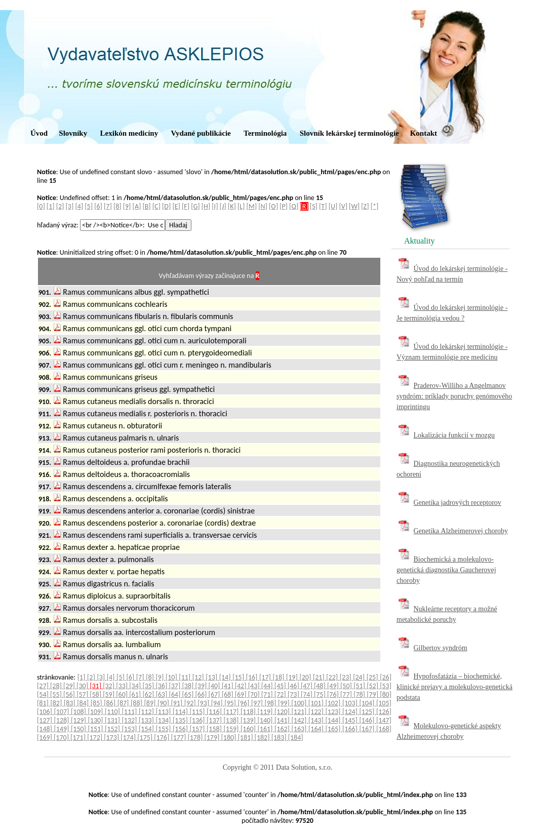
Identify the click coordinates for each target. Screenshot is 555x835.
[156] (181, 729)
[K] (232, 206)
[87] (124, 703)
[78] (360, 694)
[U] (333, 206)
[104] (367, 703)
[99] (284, 703)
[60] (122, 694)
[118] (249, 711)
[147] (383, 720)
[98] (271, 703)
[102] (333, 703)
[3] (70, 206)
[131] (113, 720)
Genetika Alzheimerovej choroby (461, 531)
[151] (96, 729)
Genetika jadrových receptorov (457, 502)
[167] (368, 729)
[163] (300, 729)
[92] (190, 703)
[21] (319, 677)
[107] (62, 711)
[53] (385, 686)
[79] (373, 694)
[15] (239, 677)
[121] (300, 711)
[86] (110, 703)
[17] (265, 677)
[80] (385, 694)
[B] (146, 206)
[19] (292, 677)
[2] (60, 206)
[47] (307, 686)
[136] (198, 720)
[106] (45, 711)
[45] (281, 686)
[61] (135, 694)
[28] (56, 686)
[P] (284, 206)
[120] (283, 711)
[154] (147, 729)
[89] (150, 703)
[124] (351, 711)
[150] (79, 729)
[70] (254, 694)
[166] (351, 729)
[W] (354, 206)
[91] (177, 703)
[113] (164, 711)
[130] (96, 720)
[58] (96, 694)
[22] (332, 677)
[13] (212, 677)
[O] (273, 206)
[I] (215, 206)
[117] (232, 711)
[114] (181, 711)
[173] (112, 737)
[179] (212, 737)
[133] (147, 720)
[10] (172, 677)
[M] (252, 206)
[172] (95, 737)
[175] (145, 737)
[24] (359, 677)
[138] (232, 720)
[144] (334, 720)
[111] (130, 711)
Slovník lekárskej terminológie (349, 133)
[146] (368, 720)
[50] (346, 686)
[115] (198, 711)
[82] (56, 703)
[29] (69, 686)
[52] (373, 686)
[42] (241, 686)
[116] (215, 711)
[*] (375, 206)
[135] (181, 720)
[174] (129, 737)
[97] (257, 703)
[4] (79, 206)
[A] (137, 206)
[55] (56, 694)
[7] (108, 206)
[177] (179, 737)
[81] (43, 703)
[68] (228, 694)
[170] (62, 737)
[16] (252, 677)
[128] (62, 720)
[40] (215, 686)
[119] (266, 711)
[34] (135, 686)
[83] (70, 703)
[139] (249, 720)
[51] (360, 686)
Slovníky (73, 133)
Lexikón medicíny (129, 133)
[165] (334, 729)
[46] (294, 686)
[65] (188, 694)
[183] (279, 737)
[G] (195, 206)
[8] (117, 206)
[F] (185, 206)
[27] (43, 686)
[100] (299, 703)
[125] (368, 711)
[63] (162, 694)
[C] (156, 206)
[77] (346, 694)
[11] (185, 677)
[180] (229, 737)
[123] (334, 711)
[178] (195, 737)
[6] (98, 206)
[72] (281, 694)
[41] (228, 686)
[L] (241, 206)
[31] (96, 686)
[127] (45, 720)
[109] (96, 711)
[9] (127, 206)
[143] (317, 720)
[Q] (293, 206)
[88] (137, 703)
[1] (51, 206)
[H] (206, 206)
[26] (385, 677)
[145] (351, 720)
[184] (295, 737)
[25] (373, 677)
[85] (97, 703)
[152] (113, 729)
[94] (217, 703)
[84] (83, 703)
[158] (215, 729)
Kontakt (423, 133)
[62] (148, 694)
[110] (113, 711)
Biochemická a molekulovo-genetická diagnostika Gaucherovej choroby (446, 569)
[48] (320, 686)
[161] (266, 729)
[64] (175, 694)
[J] (223, 206)
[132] (130, 720)
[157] (198, 729)
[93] (204, 703)
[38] (188, 686)
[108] (79, 711)
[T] (323, 206)
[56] (69, 694)
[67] (215, 694)
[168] (383, 729)
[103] (351, 703)
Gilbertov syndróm (440, 648)
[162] (283, 729)
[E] (176, 206)
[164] (317, 729)
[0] (41, 206)
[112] (147, 711)
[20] (305, 677)
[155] (164, 729)
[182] (263, 737)
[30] (83, 686)
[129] (79, 720)
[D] (166, 206)
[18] (279, 677)
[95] (230, 703)
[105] (383, 703)
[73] (294, 694)
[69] (241, 694)
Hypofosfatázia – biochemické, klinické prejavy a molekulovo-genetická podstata (454, 686)
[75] (320, 694)
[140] (266, 720)
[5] (89, 206)
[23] (346, 677)
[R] (304, 206)
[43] (254, 686)
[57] (83, 694)
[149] (62, 729)
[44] (267, 686)
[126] (383, 711)
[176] (162, 737)
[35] (148, 686)
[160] (249, 729)
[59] (109, 694)
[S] (314, 206)
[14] (225, 677)
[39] (202, 686)
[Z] (365, 206)
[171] (78, 737)
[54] (43, 694)
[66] (202, 694)
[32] (109, 686)
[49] (333, 686)
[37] (175, 686)
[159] (232, 729)
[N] (262, 206)
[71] (267, 694)
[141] (283, 720)
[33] (122, 686)
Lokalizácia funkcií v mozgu (454, 435)
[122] (317, 711)
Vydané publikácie (200, 133)
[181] (246, 737)
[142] (300, 720)
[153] (130, 729)
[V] (343, 206)
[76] (333, 694)
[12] (199, 677)
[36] (162, 686)
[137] (215, 720)
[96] (244, 703)
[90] (164, 703)
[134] (164, 720)
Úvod (39, 133)
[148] (45, 729)
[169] (45, 737)
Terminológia (265, 133)
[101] (317, 703)
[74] (307, 694)
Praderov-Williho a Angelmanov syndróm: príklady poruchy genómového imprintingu (454, 396)
